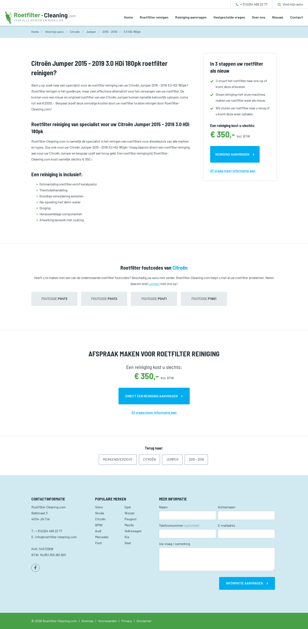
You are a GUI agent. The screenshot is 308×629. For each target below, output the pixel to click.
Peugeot (130, 519)
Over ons (258, 17)
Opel (127, 507)
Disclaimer (144, 621)
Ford (98, 543)
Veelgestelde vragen (229, 17)
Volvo (99, 507)
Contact (296, 17)
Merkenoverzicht (118, 459)
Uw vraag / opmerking (174, 544)
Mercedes (102, 537)
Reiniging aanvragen (191, 17)
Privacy (126, 621)
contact (154, 284)
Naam (163, 507)
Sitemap (87, 621)
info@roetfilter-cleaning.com (56, 537)
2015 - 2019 (196, 459)
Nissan (129, 513)
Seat (127, 543)
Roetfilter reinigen (154, 17)
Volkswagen (133, 531)
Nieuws (277, 17)
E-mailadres (226, 525)
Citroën (149, 459)
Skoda (99, 513)
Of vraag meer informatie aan (232, 171)
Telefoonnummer (179, 525)
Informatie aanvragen (244, 583)
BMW (99, 525)
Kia (126, 537)
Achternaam (226, 507)
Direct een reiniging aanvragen (151, 396)
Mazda (129, 525)
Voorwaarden (107, 621)
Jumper (172, 459)
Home (128, 17)
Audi (98, 531)
